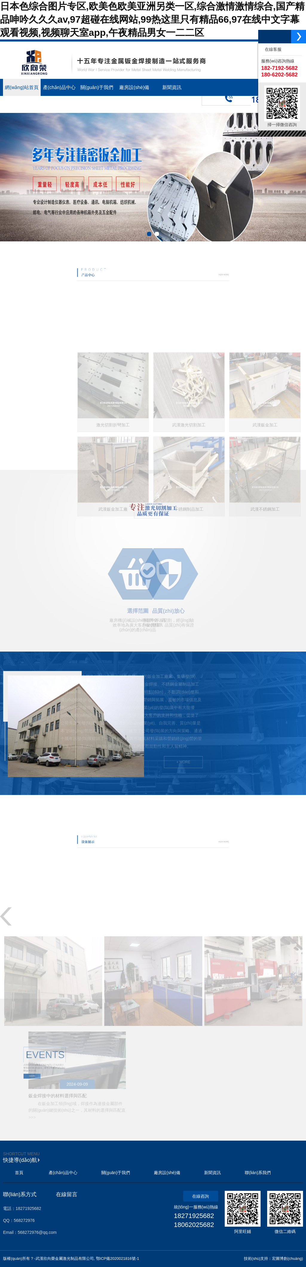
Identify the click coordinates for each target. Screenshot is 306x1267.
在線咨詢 (200, 1196)
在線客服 (271, 49)
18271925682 (194, 1215)
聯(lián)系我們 (258, 1172)
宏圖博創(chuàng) (287, 1258)
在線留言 (66, 1194)
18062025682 (194, 1224)
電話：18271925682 (22, 1208)
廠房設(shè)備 (167, 1172)
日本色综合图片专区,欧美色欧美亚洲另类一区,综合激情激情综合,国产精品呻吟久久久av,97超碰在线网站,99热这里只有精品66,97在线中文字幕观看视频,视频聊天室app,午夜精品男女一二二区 (152, 19)
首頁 (19, 1172)
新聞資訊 (212, 1172)
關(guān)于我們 (115, 1172)
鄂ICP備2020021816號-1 (117, 1258)
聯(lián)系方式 (19, 1194)
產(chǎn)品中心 (63, 1172)
